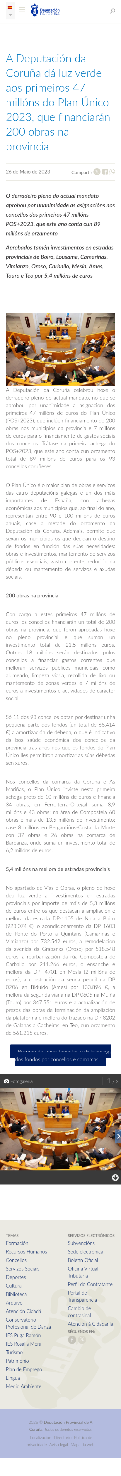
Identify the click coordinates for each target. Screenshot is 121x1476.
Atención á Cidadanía (90, 1324)
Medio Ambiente (23, 1386)
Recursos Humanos (26, 1251)
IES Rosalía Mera (23, 1344)
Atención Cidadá (23, 1311)
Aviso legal (58, 1444)
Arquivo (14, 1303)
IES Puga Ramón (23, 1335)
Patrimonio (17, 1361)
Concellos (16, 1260)
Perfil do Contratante (90, 1284)
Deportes (16, 1277)
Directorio (63, 1437)
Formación (17, 1243)
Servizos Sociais (22, 1269)
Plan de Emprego (24, 1369)
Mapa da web (82, 1444)
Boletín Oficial (83, 1260)
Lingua (13, 1378)
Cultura (14, 1286)
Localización (40, 1437)
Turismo (14, 1352)
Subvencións (81, 1243)
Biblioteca (16, 1294)
